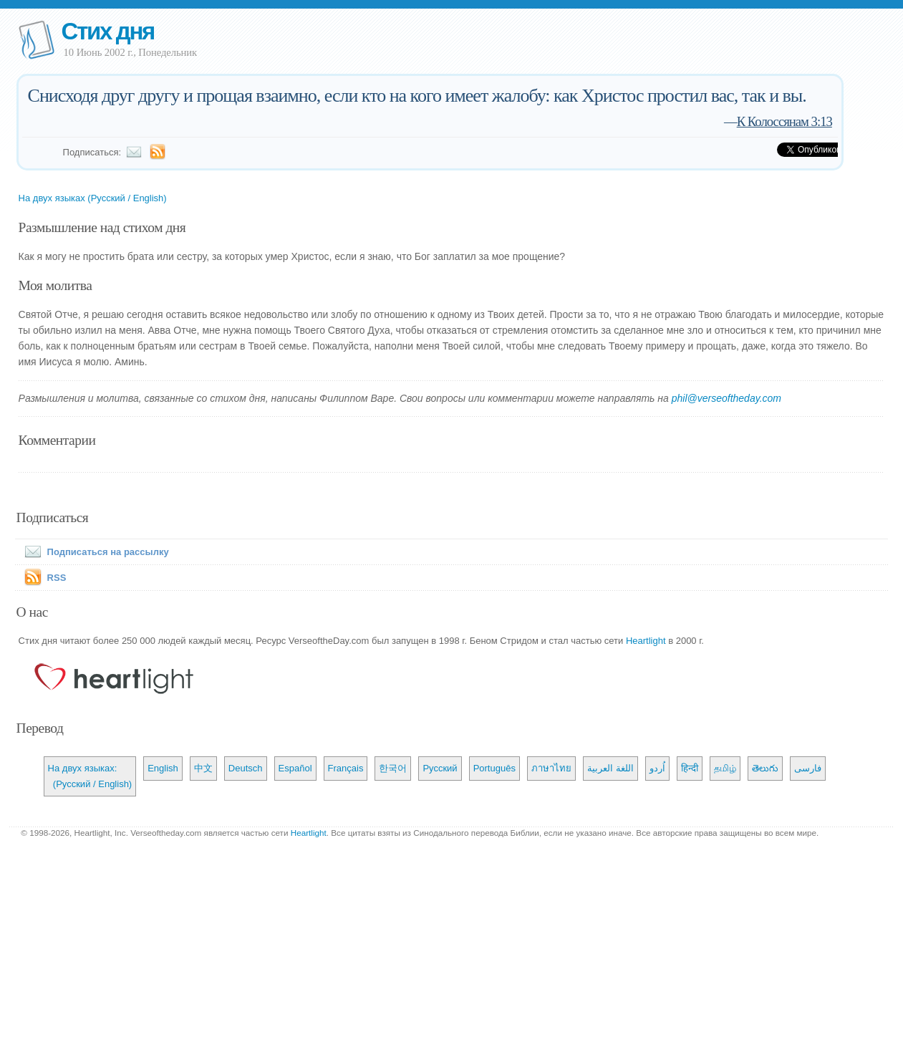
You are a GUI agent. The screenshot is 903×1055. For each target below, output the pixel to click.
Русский (439, 768)
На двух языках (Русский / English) (93, 198)
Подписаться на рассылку (94, 551)
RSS (57, 577)
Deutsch (245, 768)
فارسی (807, 768)
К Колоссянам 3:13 (784, 121)
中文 (203, 768)
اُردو (657, 768)
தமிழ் (725, 768)
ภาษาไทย (551, 768)
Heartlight (646, 640)
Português (494, 768)
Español (295, 768)
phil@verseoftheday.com (726, 398)
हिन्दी (689, 768)
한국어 (393, 768)
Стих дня (108, 31)
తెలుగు (765, 768)
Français (346, 768)
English (163, 768)
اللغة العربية (610, 768)
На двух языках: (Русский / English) (90, 776)
